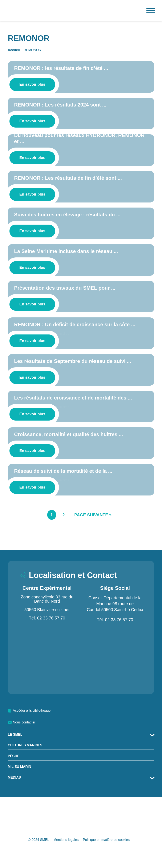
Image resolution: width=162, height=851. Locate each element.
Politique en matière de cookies (106, 840)
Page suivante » (93, 515)
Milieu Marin (19, 766)
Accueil (14, 50)
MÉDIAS (14, 777)
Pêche (13, 756)
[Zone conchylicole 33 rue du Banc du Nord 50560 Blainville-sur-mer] (47, 657)
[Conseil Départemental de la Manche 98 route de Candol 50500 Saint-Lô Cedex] (115, 657)
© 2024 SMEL (38, 840)
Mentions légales (66, 840)
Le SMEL (15, 734)
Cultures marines (25, 745)
